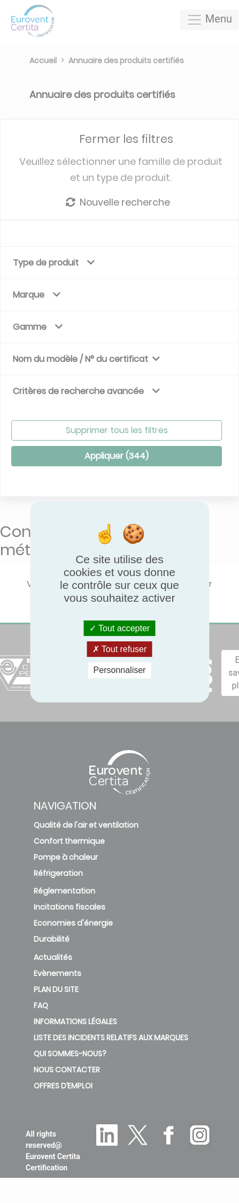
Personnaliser (120, 670)
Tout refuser (119, 649)
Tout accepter (119, 628)
